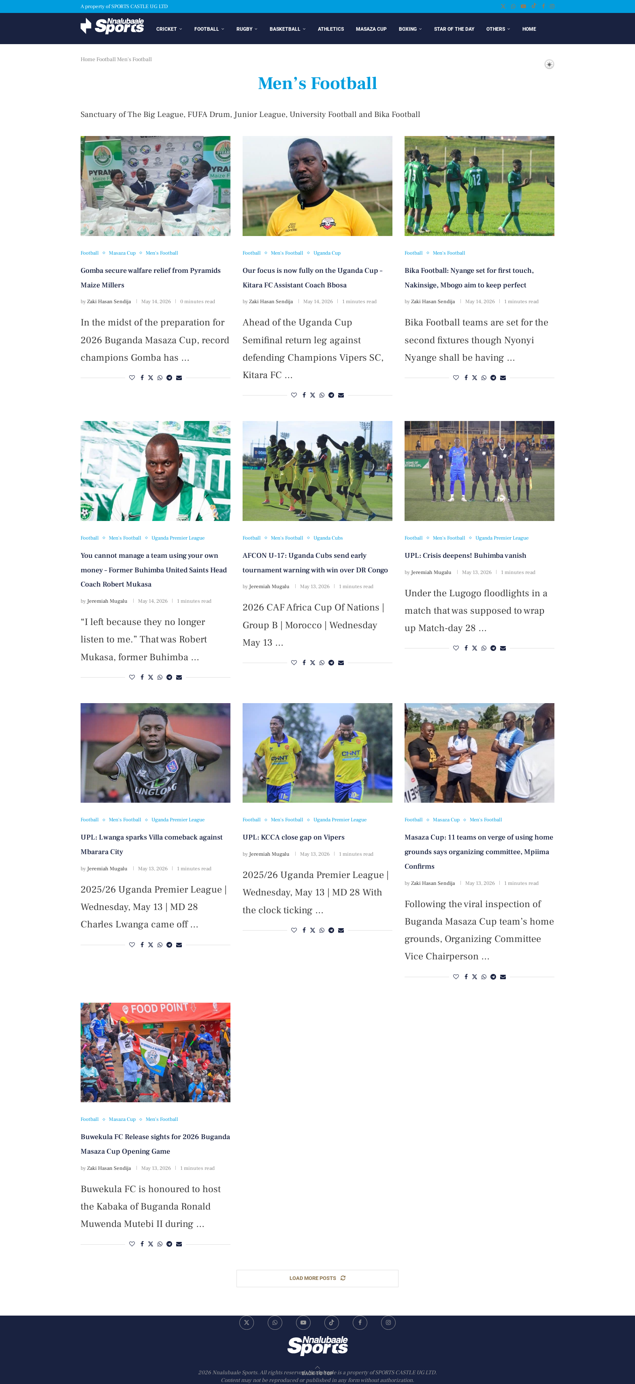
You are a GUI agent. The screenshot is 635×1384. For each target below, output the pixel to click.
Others (495, 29)
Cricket (166, 29)
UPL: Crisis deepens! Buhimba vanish (465, 556)
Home (529, 29)
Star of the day (454, 29)
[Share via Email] (179, 379)
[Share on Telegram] (169, 379)
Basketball (285, 29)
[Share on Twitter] (150, 379)
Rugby (244, 29)
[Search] (535, 65)
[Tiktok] (534, 6)
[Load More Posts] (317, 1279)
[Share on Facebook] (142, 379)
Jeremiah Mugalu (107, 602)
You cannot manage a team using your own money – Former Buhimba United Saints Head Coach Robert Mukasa (154, 571)
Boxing (408, 29)
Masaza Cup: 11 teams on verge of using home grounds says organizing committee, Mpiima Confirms (479, 853)
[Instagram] (552, 6)
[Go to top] (317, 1374)
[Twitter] (503, 6)
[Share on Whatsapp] (160, 379)
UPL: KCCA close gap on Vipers (294, 838)
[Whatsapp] (513, 6)
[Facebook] (543, 6)
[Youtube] (523, 6)
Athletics (331, 29)
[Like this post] (132, 379)
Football (206, 29)
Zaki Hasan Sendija (109, 303)
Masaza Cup (371, 29)
